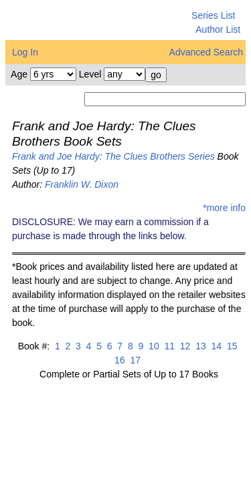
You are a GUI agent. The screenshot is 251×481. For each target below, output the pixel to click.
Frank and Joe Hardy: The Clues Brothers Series (113, 156)
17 (134, 360)
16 (119, 360)
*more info (224, 207)
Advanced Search (206, 52)
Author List (217, 29)
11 (168, 346)
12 (183, 346)
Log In (25, 52)
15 (230, 346)
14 (215, 346)
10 (152, 346)
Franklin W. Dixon (81, 184)
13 (199, 346)
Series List (213, 15)
